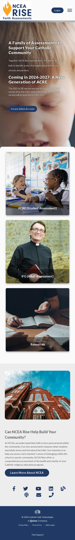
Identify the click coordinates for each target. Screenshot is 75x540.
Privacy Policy (23, 525)
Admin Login (50, 525)
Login (57, 10)
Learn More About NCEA (27, 472)
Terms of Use (37, 525)
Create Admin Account (23, 109)
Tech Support (37, 535)
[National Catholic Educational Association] (17, 9)
